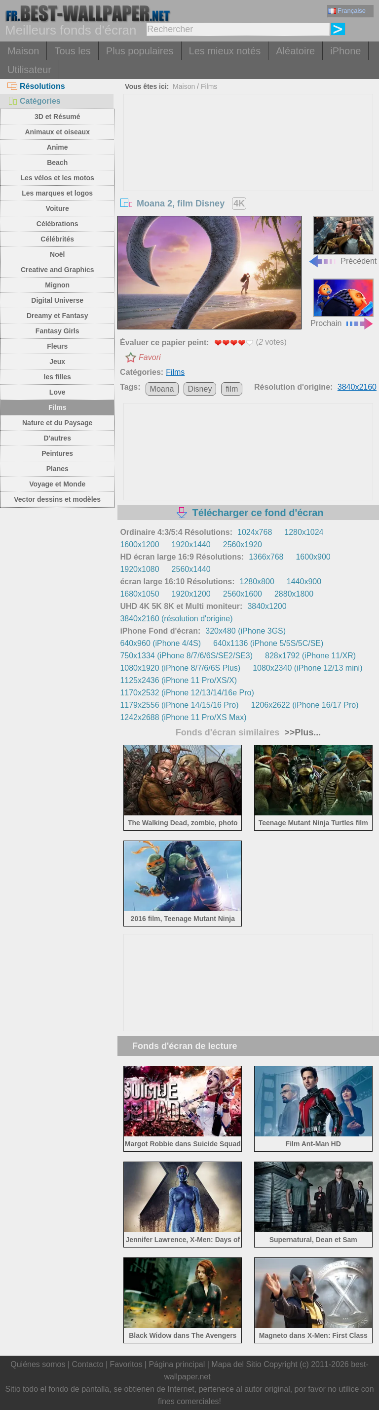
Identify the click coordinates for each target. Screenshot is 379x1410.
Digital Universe (57, 300)
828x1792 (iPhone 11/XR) (310, 655)
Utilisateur (29, 69)
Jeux (57, 361)
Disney (200, 389)
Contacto (87, 1364)
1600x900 (313, 557)
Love (57, 392)
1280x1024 (303, 532)
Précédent (342, 240)
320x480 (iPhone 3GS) (245, 631)
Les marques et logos (57, 193)
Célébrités (57, 239)
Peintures (57, 453)
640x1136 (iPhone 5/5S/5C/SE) (268, 643)
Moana (162, 389)
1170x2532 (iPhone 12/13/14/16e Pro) (187, 692)
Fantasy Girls (57, 331)
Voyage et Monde (57, 484)
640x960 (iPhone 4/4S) (160, 643)
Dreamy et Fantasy (57, 316)
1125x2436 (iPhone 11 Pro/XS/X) (178, 680)
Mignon (57, 285)
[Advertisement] (248, 168)
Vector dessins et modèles (57, 499)
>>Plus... (301, 732)
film (232, 389)
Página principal (177, 1364)
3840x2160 (357, 387)
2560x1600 (242, 594)
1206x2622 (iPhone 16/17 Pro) (305, 705)
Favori (149, 357)
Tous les (72, 50)
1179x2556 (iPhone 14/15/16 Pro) (179, 705)
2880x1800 (293, 594)
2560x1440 (191, 569)
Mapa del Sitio (236, 1364)
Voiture (57, 208)
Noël (57, 254)
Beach (57, 162)
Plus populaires (140, 50)
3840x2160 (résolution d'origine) (176, 618)
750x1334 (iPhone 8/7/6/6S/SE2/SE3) (186, 655)
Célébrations (57, 224)
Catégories (34, 101)
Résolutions (36, 86)
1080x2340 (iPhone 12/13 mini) (307, 668)
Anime (57, 147)
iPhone (345, 50)
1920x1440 (191, 544)
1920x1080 (139, 569)
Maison (23, 50)
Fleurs (57, 346)
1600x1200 (139, 544)
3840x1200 (266, 606)
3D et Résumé (57, 117)
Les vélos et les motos (57, 178)
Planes (57, 469)
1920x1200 (191, 594)
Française (347, 10)
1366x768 (266, 557)
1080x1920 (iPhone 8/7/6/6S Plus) (180, 668)
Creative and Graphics (57, 270)
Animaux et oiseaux (57, 132)
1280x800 (256, 581)
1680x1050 (139, 594)
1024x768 (254, 532)
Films (57, 407)
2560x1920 (242, 544)
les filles (57, 377)
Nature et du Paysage (57, 423)
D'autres (57, 438)
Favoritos (126, 1364)
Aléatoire (295, 50)
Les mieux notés (225, 50)
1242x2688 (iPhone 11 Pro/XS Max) (183, 717)
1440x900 (304, 581)
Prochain (342, 303)
